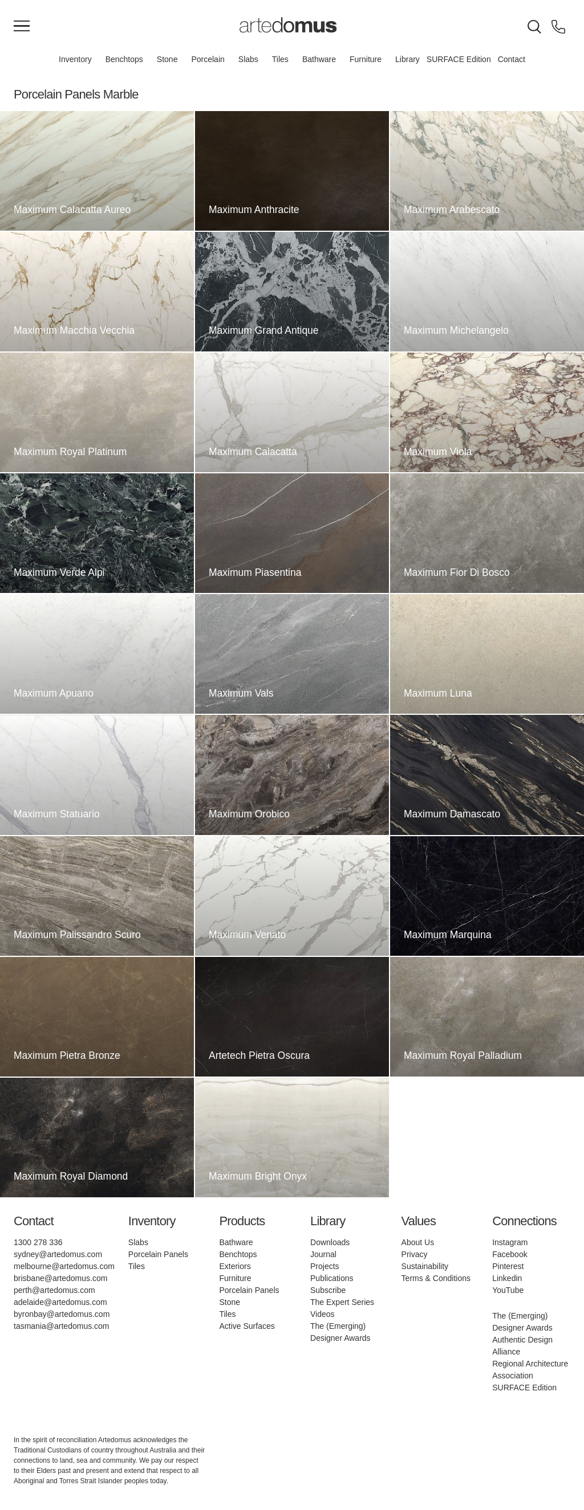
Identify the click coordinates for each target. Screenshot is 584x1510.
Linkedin (507, 1278)
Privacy (415, 1254)
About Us (418, 1242)
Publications (332, 1278)
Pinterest (508, 1266)
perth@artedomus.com (54, 1290)
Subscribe (328, 1290)
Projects (324, 1266)
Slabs (248, 59)
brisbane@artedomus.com (60, 1278)
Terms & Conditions (436, 1278)
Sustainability (425, 1266)
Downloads (330, 1242)
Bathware (319, 59)
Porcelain (207, 59)
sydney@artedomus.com (58, 1254)
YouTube (508, 1290)
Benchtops (124, 59)
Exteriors (234, 1266)
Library (407, 59)
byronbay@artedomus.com (62, 1314)
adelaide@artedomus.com (60, 1302)
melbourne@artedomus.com (64, 1266)
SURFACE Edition (459, 59)
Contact (511, 59)
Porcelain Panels (158, 1254)
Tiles (280, 59)
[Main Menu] (22, 26)
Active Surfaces (246, 1326)
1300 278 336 (38, 1242)
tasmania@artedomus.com (62, 1326)
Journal (323, 1254)
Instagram (510, 1242)
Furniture (366, 59)
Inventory (75, 59)
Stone (167, 59)
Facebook (509, 1254)
